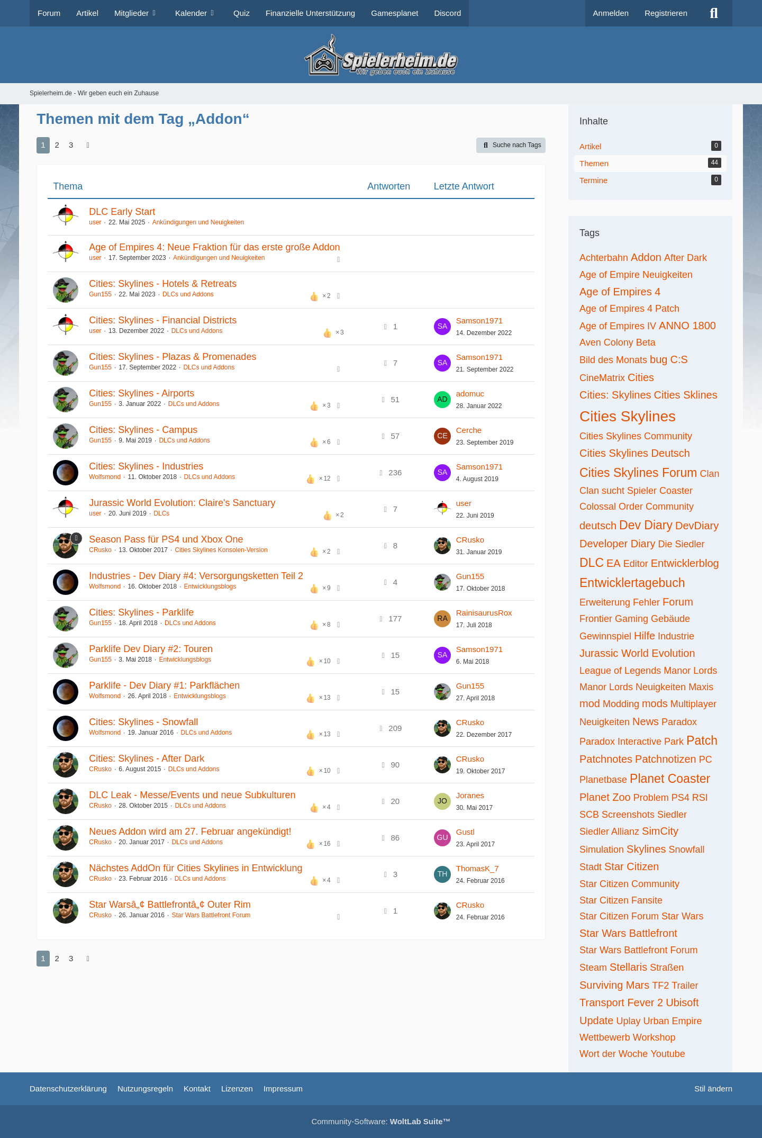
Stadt (590, 867)
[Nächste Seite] (87, 145)
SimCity (660, 831)
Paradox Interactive (620, 741)
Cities (641, 377)
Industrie (676, 636)
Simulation (601, 849)
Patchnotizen (665, 759)
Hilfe (644, 636)
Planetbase (603, 779)
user (95, 222)
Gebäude (670, 618)
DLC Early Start (122, 211)
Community (670, 506)
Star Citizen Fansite (621, 900)
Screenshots (628, 814)
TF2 (660, 985)
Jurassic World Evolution (637, 653)
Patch (702, 740)
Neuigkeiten (604, 722)
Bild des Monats (613, 360)
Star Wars (682, 916)
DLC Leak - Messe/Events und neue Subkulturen (192, 795)
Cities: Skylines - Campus (143, 430)
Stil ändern (713, 1088)
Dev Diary (646, 525)
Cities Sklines (686, 395)
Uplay (628, 1021)
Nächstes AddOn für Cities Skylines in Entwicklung (195, 868)
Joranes (470, 795)
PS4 (681, 797)
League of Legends (620, 670)
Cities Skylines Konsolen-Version (221, 550)
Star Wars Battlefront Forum (210, 915)
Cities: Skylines (615, 395)
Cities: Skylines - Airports (141, 393)
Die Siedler (681, 544)
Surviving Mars (614, 985)
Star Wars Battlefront (628, 933)
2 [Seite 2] (57, 144)
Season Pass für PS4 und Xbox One (166, 539)
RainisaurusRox (484, 612)
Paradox (679, 722)
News (645, 721)
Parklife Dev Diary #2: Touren (151, 649)
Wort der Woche (613, 1054)
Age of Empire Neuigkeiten (636, 274)
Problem (651, 797)
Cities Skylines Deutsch (634, 453)
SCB (589, 814)
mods (655, 703)
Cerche (469, 430)
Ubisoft (682, 1002)
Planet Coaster (670, 778)
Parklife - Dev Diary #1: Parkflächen (164, 685)
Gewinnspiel (605, 636)
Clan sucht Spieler (618, 490)
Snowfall (687, 849)
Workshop (654, 1037)
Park (674, 741)
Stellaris (628, 967)
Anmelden (611, 12)
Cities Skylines (627, 416)
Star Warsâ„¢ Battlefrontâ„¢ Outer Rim (169, 904)
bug (658, 359)
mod (589, 703)
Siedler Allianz (609, 831)
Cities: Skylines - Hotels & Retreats (163, 283)
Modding (621, 704)
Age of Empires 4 (619, 291)
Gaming (631, 618)
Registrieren (666, 12)
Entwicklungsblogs (210, 586)
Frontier (595, 618)
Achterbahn (603, 257)
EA (613, 563)
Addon (646, 257)
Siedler (672, 814)
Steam (593, 967)
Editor (635, 563)
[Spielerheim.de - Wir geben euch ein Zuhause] (380, 54)
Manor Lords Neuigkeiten (632, 687)
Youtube (667, 1054)
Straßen (667, 967)
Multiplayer (693, 704)
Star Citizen (631, 866)
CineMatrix (602, 378)
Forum (678, 602)
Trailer (685, 985)
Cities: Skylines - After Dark (146, 758)
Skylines (646, 849)
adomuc (470, 393)
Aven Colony (606, 342)
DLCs (161, 513)
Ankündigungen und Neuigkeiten (198, 222)
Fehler (646, 602)
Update (596, 1020)
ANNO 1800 (687, 325)
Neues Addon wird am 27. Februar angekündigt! (190, 831)
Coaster (676, 490)
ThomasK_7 (477, 868)
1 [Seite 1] (43, 144)
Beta (646, 342)
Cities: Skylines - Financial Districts (163, 320)
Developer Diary (617, 543)
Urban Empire (672, 1021)
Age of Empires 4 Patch (629, 308)
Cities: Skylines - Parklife (141, 612)
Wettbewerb (604, 1037)
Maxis (700, 687)
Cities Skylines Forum (638, 473)
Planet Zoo (605, 797)
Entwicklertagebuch (632, 583)
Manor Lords (690, 670)
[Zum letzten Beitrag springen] (442, 326)
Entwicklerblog (685, 563)
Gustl (465, 831)
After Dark (685, 257)
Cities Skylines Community (635, 436)
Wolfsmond (105, 477)
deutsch (597, 525)
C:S (678, 359)
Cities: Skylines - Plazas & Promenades (172, 356)
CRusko (100, 550)
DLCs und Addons (188, 294)
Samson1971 (479, 320)
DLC (591, 563)
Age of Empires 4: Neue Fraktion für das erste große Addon (214, 247)
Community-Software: (380, 1121)
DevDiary (697, 525)
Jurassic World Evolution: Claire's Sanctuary (182, 503)
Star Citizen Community (629, 884)
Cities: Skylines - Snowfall (143, 722)
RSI (700, 797)
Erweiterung (604, 602)
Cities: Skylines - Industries (146, 466)
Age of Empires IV (617, 326)
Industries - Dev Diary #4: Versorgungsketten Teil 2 (196, 576)
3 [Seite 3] (71, 144)
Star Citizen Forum (619, 916)
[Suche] (713, 13)
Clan (709, 473)
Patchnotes (605, 759)
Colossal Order (611, 506)
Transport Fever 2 (621, 1002)
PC (705, 759)
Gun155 (100, 294)
